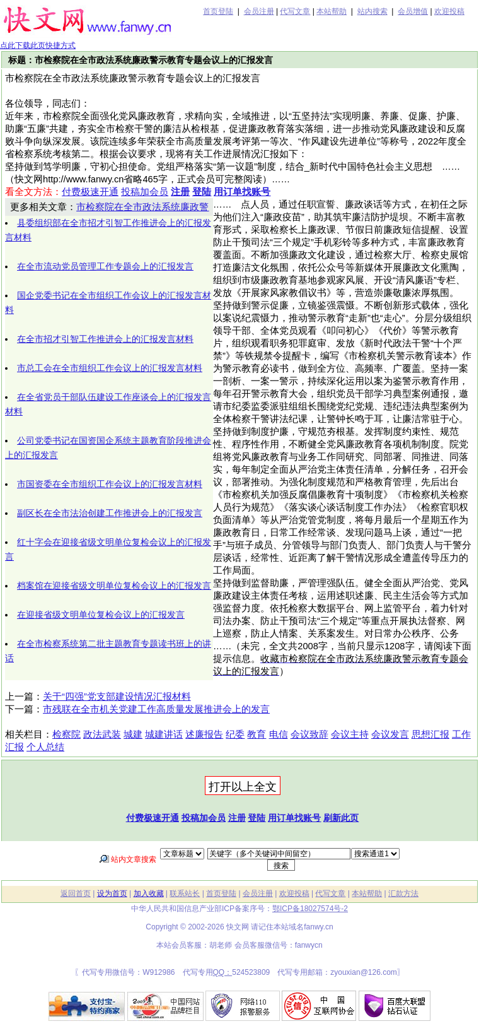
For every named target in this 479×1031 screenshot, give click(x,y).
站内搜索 (372, 11)
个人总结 (45, 747)
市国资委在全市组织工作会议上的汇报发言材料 (109, 484)
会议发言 (390, 734)
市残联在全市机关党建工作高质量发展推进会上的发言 (156, 709)
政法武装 (102, 734)
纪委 (235, 734)
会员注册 (259, 11)
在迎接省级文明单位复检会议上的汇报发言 (101, 615)
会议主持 (350, 734)
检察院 (66, 734)
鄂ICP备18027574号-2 (310, 908)
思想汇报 (430, 734)
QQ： (223, 972)
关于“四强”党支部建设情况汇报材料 (117, 697)
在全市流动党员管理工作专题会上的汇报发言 (105, 266)
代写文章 (295, 11)
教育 (256, 734)
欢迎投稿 (449, 11)
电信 (278, 734)
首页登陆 (218, 11)
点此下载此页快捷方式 (38, 45)
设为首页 (112, 893)
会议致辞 (309, 734)
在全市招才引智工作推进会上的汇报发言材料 (105, 339)
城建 (133, 734)
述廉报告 (204, 734)
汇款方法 (403, 893)
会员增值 (413, 11)
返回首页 (76, 893)
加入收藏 (149, 893)
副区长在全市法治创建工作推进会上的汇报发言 (109, 513)
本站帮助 (331, 11)
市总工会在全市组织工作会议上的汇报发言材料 (109, 368)
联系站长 (185, 893)
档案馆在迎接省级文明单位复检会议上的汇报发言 (114, 585)
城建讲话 (164, 734)
